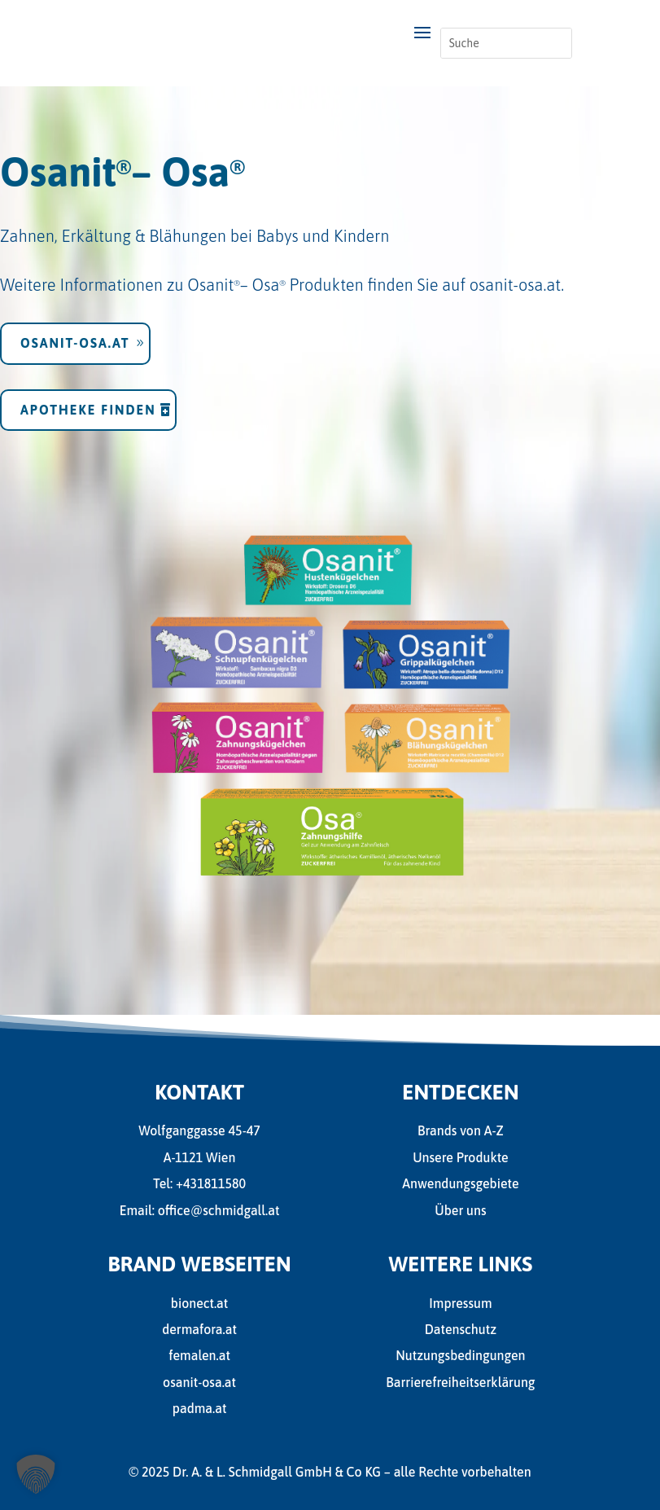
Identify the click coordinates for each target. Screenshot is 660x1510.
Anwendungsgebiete (460, 1183)
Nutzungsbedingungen (460, 1355)
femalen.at (199, 1355)
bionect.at (199, 1303)
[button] (36, 1474)
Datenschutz (460, 1329)
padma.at (200, 1408)
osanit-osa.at (513, 275)
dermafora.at (199, 1329)
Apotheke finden (91, 398)
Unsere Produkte (461, 1157)
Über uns (460, 1210)
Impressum (460, 1303)
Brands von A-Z (460, 1130)
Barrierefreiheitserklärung (460, 1382)
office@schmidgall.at (219, 1210)
